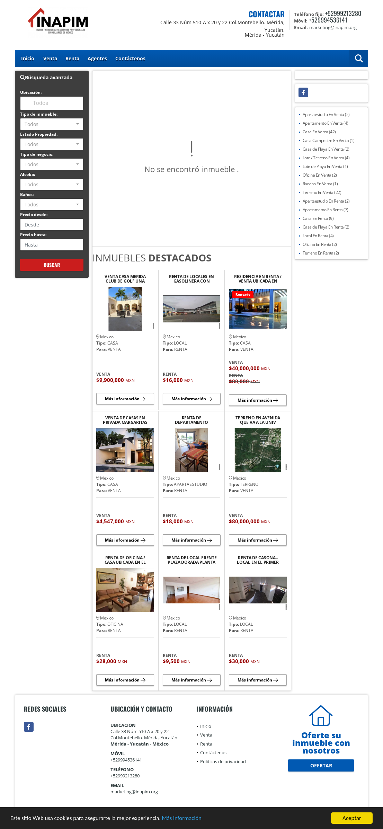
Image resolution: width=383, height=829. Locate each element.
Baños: (27, 194)
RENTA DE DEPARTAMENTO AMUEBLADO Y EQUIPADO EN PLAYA (192, 420)
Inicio (27, 58)
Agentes (97, 58)
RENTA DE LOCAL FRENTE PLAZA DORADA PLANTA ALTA (192, 559)
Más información (184, 818)
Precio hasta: (33, 235)
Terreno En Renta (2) (321, 253)
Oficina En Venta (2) (320, 175)
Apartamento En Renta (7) (325, 210)
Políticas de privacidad (223, 761)
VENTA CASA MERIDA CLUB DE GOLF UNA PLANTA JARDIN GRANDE (125, 278)
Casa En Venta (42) (319, 132)
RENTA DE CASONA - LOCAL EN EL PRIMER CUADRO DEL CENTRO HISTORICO (258, 559)
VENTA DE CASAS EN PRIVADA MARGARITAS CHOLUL (125, 420)
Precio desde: (33, 214)
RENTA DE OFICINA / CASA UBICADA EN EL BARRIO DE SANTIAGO (125, 559)
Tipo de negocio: (36, 154)
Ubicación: (31, 92)
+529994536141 (328, 19)
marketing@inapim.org (134, 791)
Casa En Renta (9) (318, 218)
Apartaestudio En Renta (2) (326, 201)
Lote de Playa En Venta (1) (325, 166)
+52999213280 (343, 13)
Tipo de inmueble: (38, 114)
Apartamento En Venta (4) (325, 123)
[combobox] (51, 124)
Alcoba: (27, 174)
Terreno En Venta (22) (322, 192)
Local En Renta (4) (318, 236)
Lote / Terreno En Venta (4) (326, 158)
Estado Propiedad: (38, 134)
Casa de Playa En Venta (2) (326, 149)
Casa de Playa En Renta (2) (326, 227)
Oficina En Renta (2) (320, 244)
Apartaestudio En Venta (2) (326, 114)
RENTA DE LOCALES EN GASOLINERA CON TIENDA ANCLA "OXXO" (191, 278)
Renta (72, 58)
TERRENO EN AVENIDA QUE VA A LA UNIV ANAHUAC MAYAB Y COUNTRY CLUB (257, 420)
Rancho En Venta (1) (320, 184)
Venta (50, 58)
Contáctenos (130, 58)
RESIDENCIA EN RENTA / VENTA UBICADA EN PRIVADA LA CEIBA (258, 278)
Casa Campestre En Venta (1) (329, 140)
